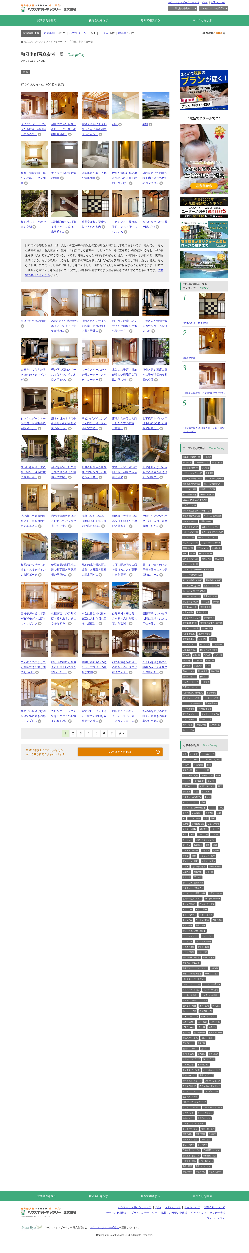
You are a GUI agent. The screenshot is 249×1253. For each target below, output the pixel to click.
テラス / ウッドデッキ (192, 974)
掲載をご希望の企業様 (174, 1212)
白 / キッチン (188, 1113)
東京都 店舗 (188, 612)
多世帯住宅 (211, 693)
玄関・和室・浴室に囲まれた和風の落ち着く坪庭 (124, 472)
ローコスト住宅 (189, 489)
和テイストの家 (205, 553)
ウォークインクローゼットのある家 (198, 569)
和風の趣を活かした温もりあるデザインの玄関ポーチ (33, 569)
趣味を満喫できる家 (191, 516)
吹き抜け (209, 813)
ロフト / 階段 (188, 952)
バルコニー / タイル (191, 984)
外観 (145, 124)
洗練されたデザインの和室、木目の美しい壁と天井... (94, 325)
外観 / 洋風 (198, 765)
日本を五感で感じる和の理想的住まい (204, 393)
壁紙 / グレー (199, 1032)
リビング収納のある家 (192, 575)
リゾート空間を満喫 (214, 478)
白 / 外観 (194, 754)
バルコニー (197, 813)
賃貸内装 (198, 872)
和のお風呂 (203, 671)
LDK (218, 775)
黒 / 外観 (197, 877)
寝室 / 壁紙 (200, 1134)
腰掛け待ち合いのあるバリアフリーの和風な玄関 (94, 667)
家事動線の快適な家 (191, 484)
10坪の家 (218, 655)
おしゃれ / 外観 (207, 754)
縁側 (206, 818)
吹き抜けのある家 (190, 559)
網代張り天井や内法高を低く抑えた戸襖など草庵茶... (124, 520)
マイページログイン (213, 8)
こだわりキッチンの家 (192, 473)
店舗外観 (209, 872)
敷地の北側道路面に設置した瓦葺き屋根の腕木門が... (94, 569)
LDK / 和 (201, 1027)
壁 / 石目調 (213, 1054)
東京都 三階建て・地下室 (211, 623)
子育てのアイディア (191, 687)
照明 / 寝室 (206, 1140)
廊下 (207, 845)
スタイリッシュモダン (205, 840)
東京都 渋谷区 (189, 639)
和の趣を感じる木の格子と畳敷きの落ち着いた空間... (154, 716)
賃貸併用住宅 (188, 709)
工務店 (104, 33)
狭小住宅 (207, 457)
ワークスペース (189, 719)
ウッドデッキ (194, 818)
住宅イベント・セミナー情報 (208, 1212)
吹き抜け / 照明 (189, 1006)
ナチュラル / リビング (192, 1081)
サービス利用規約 (116, 1212)
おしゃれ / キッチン (191, 1107)
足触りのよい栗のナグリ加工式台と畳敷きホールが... (154, 520)
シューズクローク (190, 936)
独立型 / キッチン (207, 786)
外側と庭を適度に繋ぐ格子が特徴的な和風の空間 (154, 374)
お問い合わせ (218, 2)
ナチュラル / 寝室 (190, 1140)
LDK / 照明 (202, 1022)
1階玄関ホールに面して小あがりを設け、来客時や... (64, 226)
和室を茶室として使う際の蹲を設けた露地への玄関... (63, 472)
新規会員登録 (182, 8)
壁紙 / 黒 (186, 1032)
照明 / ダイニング (190, 1097)
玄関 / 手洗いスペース (192, 899)
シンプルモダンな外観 (210, 759)
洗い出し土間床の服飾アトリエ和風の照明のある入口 (33, 520)
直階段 (185, 824)
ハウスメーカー (79, 33)
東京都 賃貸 (202, 612)
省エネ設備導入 (189, 650)
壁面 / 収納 (187, 925)
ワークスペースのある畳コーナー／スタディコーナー (94, 374)
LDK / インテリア (208, 1016)
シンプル (215, 834)
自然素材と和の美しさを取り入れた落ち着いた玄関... (124, 618)
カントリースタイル (210, 714)
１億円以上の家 (189, 505)
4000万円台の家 (207, 495)
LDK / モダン (188, 1022)
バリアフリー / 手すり (210, 543)
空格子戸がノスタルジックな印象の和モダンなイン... (94, 129)
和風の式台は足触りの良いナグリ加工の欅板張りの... (63, 129)
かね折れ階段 (198, 824)
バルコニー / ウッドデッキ (194, 979)
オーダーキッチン (211, 698)
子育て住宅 (217, 462)
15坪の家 (198, 666)
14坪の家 (187, 666)
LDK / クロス (188, 1027)
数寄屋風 (198, 845)
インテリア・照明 (207, 856)
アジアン (186, 845)
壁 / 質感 (201, 1054)
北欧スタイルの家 (211, 586)
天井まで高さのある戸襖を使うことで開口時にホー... (154, 569)
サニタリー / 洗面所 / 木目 (194, 893)
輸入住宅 (219, 559)
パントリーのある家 (191, 586)
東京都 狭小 (209, 618)
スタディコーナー (190, 850)
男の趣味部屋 (205, 719)
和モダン (204, 677)
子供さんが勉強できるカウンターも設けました (154, 325)
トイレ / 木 (187, 920)
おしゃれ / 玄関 (202, 770)
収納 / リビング (189, 1075)
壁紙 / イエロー (207, 1038)
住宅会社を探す (98, 20)
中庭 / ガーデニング (191, 963)
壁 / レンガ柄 (188, 1054)
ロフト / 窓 (202, 952)
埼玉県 (213, 639)
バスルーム (206, 792)
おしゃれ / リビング (211, 1070)
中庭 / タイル (208, 958)
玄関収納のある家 (213, 580)
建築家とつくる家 (207, 489)
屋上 (185, 834)
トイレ (207, 797)
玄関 (209, 765)
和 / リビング (208, 1059)
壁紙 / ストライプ (190, 1049)
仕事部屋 (205, 850)
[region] (95, 73)
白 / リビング (188, 1065)
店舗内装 (186, 872)
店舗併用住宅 (211, 703)
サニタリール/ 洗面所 (192, 797)
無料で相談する (150, 20)
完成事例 (49, 33)
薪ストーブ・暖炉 (190, 861)
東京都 (216, 602)
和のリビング (188, 671)
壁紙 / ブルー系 (215, 1032)
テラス (185, 813)
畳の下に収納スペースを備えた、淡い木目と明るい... (63, 374)
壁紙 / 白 (212, 1027)
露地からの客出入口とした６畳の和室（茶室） (124, 423)
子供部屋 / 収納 (209, 1156)
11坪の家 (187, 660)
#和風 (25, 72)
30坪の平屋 (201, 725)
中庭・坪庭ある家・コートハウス (197, 511)
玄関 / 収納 (217, 920)
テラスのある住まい (191, 596)
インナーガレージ (190, 682)
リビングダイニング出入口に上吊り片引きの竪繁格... (94, 423)
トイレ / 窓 (187, 909)
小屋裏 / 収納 (188, 947)
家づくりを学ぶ (202, 20)
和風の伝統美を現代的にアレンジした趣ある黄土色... (94, 472)
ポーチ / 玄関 (207, 775)
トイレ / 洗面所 (189, 904)
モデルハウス (203, 548)
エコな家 (205, 602)
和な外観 (215, 671)
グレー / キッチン (205, 1113)
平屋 (185, 553)
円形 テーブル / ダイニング (194, 1102)
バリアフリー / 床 (190, 543)
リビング (186, 781)
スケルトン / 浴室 (207, 904)
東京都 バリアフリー (191, 618)
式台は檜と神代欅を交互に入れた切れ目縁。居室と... (94, 618)
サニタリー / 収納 (212, 899)
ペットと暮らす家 (190, 527)
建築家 (122, 33)
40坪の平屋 (187, 725)
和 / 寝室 (212, 1134)
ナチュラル (203, 834)
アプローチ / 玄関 (190, 775)
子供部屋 (205, 682)
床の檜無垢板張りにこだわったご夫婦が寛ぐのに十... (63, 520)
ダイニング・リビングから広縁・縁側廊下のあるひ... (33, 129)
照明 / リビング (206, 1075)
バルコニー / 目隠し (191, 990)
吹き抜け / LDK (206, 1011)
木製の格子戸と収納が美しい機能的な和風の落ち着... (124, 374)
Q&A (205, 2)
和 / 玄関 (216, 1006)
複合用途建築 (215, 866)
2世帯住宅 (187, 462)
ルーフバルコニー (190, 995)
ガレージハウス (202, 462)
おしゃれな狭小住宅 (208, 650)
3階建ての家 (188, 548)
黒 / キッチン (188, 1118)
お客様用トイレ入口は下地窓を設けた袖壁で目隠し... (154, 423)
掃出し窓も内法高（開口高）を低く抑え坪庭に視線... (94, 520)
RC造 (192, 553)
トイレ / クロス (189, 915)
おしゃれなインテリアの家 (194, 591)
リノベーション (216, 1217)
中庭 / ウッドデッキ (191, 958)
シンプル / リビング (191, 1070)
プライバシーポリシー (144, 1212)
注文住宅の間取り (190, 468)
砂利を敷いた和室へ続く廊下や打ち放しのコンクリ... (154, 177)
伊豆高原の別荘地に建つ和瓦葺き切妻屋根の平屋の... (63, 569)
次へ (122, 733)
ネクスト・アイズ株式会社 (104, 1227)
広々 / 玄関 (204, 1006)
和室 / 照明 (187, 1166)
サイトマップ (192, 1207)
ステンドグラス (208, 861)
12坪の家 (210, 660)
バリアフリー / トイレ (207, 537)
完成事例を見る (46, 20)
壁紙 (194, 856)
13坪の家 (198, 660)
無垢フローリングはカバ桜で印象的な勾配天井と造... (94, 716)
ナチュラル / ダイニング (210, 1086)
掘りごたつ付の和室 (33, 320)
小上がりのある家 (190, 532)
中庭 (221, 808)
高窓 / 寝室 (202, 1145)
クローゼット (207, 936)
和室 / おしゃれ (206, 1161)
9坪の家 (207, 655)
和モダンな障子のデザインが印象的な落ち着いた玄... (124, 325)
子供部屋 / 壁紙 (189, 1161)
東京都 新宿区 (204, 634)
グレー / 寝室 (188, 1145)
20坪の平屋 (215, 725)
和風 (192, 834)
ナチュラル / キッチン (212, 1107)
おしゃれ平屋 (188, 730)
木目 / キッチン (204, 1118)
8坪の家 (196, 655)
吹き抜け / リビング (191, 1059)
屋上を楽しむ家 (210, 596)
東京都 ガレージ (190, 607)
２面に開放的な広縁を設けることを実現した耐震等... (124, 569)
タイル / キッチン (190, 1129)
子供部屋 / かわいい (211, 1150)
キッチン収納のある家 (192, 580)
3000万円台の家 (189, 495)
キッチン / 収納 (202, 920)
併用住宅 (209, 473)
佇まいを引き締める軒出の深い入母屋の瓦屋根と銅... (154, 667)
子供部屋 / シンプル (191, 1150)
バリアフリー (188, 537)
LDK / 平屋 (215, 1022)
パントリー (187, 941)
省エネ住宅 (204, 644)
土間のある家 (206, 521)
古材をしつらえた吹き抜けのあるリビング (33, 374)
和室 (115, 124)
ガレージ (215, 829)
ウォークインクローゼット (194, 808)
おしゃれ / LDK (189, 1011)
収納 (203, 802)
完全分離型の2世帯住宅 (193, 693)
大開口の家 (206, 559)
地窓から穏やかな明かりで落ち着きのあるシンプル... (33, 716)
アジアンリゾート (190, 714)
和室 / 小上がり (215, 1172)
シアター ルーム (190, 521)
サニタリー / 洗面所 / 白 (193, 883)
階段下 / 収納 (203, 947)
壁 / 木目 (205, 1049)
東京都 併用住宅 (190, 623)
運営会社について (214, 1207)
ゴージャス (187, 840)
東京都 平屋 (205, 607)
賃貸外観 (186, 877)
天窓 (219, 813)
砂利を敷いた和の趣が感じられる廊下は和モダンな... (124, 177)
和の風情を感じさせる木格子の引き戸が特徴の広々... (124, 667)
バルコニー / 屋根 (210, 990)
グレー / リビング (212, 1081)
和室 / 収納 (200, 1172)
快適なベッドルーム (210, 527)
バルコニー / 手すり (211, 984)
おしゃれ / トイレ (190, 802)
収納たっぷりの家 (190, 564)
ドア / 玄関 (187, 770)
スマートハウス (189, 644)
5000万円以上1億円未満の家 (195, 500)
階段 (213, 818)
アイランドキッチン (191, 698)
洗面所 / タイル (215, 893)
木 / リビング (203, 1065)
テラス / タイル (211, 974)
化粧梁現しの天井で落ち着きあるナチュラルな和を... (63, 618)
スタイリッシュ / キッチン (194, 1123)
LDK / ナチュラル (190, 1016)
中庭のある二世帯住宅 (195, 323)
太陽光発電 (218, 644)
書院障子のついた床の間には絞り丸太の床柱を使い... (154, 618)
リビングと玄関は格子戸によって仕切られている (124, 226)
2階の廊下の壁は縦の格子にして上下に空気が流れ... (64, 325)
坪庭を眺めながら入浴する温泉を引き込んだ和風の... (154, 472)
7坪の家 (186, 655)
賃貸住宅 (205, 468)
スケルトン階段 (189, 829)
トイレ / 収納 (201, 909)
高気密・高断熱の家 (191, 457)
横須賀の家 (189, 358)
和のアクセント (189, 677)
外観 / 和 (186, 765)
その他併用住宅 (204, 709)
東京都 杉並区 (189, 634)
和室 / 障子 (187, 1172)
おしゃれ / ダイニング (192, 1091)
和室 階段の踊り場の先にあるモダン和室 (33, 177)
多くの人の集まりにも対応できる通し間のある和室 (33, 667)
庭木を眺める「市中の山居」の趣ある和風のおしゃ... (63, 423)
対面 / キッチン (189, 786)
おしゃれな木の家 (190, 602)
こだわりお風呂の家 (212, 516)
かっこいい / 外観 (190, 759)
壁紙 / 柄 (201, 1043)
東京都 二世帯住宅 (191, 628)
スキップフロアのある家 (212, 532)
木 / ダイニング (211, 1091)
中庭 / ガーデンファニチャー (195, 968)
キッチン (211, 781)
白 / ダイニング (189, 1086)
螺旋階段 (204, 829)
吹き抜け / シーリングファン (195, 1000)
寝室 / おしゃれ (207, 1129)
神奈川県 (202, 639)
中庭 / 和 (214, 968)
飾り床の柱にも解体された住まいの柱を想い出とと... (63, 667)
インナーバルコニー (210, 995)
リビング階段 (213, 824)
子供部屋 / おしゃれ (191, 1156)
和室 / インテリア (203, 1166)
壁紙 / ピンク (188, 1043)
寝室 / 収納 (200, 925)
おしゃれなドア (199, 866)
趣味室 (216, 850)
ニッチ (185, 866)
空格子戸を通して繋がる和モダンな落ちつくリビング (33, 618)
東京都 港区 (207, 628)
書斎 (215, 845)
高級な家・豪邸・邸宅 (192, 478)
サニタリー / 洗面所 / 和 (193, 888)
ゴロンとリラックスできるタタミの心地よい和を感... (63, 716)
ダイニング (199, 781)
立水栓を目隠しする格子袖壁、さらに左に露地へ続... (33, 472)
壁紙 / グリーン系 (190, 1038)
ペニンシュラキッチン (192, 703)
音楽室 (185, 856)
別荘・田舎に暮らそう (213, 484)
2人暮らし (216, 548)
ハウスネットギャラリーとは (183, 2)
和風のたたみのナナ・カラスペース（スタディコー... (123, 716)
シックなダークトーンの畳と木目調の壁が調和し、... (33, 423)
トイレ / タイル (206, 915)
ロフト (212, 808)
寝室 (220, 786)
